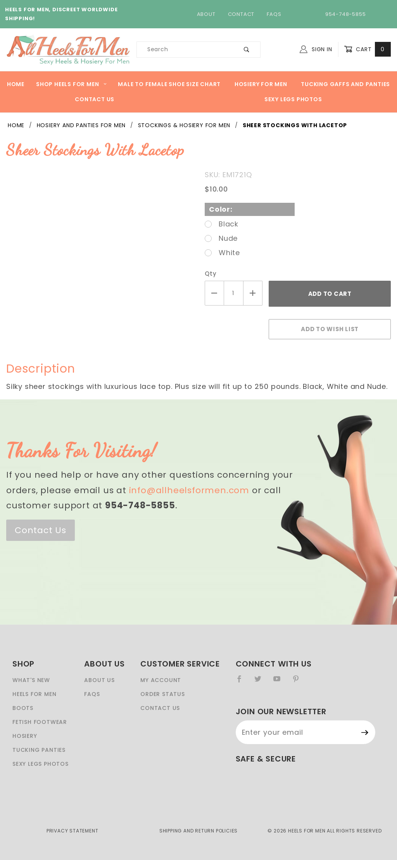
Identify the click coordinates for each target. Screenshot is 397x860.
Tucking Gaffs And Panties (345, 84)
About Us (99, 680)
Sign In (316, 49)
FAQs (274, 14)
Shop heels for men (71, 84)
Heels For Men (34, 694)
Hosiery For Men (261, 84)
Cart (367, 49)
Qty (210, 273)
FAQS (92, 694)
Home (15, 84)
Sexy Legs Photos (293, 99)
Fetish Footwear (39, 722)
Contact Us (94, 99)
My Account (160, 680)
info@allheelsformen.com (189, 490)
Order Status (162, 694)
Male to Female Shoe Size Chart (169, 84)
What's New (31, 680)
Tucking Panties (39, 750)
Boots (22, 708)
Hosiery (24, 736)
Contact (241, 14)
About (206, 14)
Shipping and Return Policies (198, 830)
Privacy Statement (72, 830)
